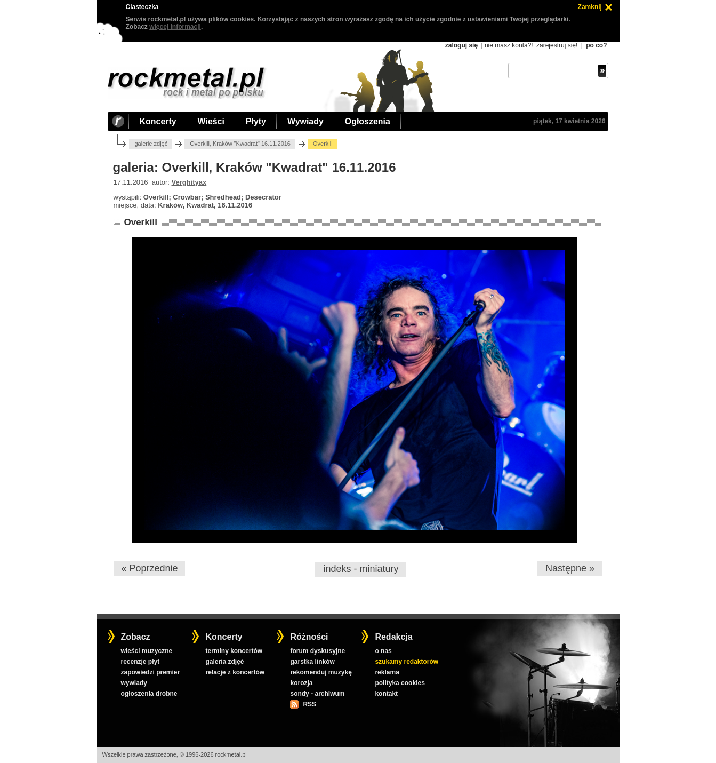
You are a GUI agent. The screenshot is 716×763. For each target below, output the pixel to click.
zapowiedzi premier (150, 672)
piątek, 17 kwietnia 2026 (569, 121)
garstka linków (312, 661)
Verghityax (189, 182)
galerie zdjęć (150, 143)
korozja (301, 683)
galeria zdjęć (224, 661)
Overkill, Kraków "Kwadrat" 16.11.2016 (240, 143)
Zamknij (590, 7)
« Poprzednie (149, 568)
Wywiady (305, 121)
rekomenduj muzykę (320, 672)
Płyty (256, 121)
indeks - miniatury (360, 568)
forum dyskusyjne (317, 651)
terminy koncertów (233, 651)
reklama (387, 672)
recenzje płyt (139, 661)
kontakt (386, 693)
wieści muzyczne (146, 651)
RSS (309, 704)
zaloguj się (461, 45)
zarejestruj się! (556, 45)
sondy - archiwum (317, 693)
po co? (596, 45)
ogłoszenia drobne (148, 693)
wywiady (133, 683)
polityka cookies (399, 683)
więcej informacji (175, 26)
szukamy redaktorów (406, 661)
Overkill (140, 222)
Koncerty (158, 121)
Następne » (569, 568)
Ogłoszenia (367, 121)
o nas (383, 651)
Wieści (211, 121)
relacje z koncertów (234, 672)
